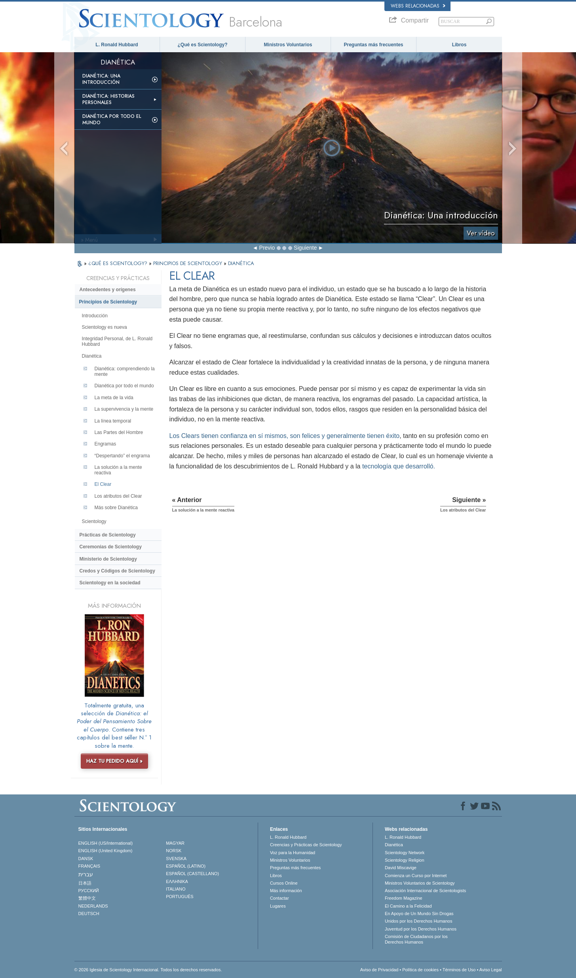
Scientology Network (404, 852)
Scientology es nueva (104, 327)
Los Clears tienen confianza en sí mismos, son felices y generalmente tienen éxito (284, 435)
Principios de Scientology (108, 302)
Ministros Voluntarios (288, 44)
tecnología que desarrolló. (398, 466)
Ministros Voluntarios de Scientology (420, 883)
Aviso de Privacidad (379, 969)
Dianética (92, 356)
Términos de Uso (459, 969)
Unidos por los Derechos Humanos (418, 921)
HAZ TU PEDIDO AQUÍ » (114, 761)
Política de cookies (420, 969)
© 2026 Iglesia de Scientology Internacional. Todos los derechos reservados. (148, 969)
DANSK (85, 858)
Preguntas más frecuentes (373, 44)
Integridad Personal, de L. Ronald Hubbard (117, 341)
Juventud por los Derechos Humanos (420, 929)
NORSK (173, 850)
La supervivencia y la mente (124, 409)
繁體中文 (87, 898)
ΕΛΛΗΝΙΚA (177, 881)
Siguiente (305, 247)
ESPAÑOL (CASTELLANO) (192, 873)
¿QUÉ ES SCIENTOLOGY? (118, 263)
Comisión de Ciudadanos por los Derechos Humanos (416, 939)
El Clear (103, 484)
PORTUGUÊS (179, 896)
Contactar (279, 898)
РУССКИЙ (88, 890)
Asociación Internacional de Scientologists (425, 890)
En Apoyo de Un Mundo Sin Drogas (419, 913)
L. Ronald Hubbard (116, 44)
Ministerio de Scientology (108, 559)
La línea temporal (113, 421)
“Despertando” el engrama (122, 456)
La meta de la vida (114, 397)
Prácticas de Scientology (108, 535)
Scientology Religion (404, 860)
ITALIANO (175, 889)
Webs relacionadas (418, 5)
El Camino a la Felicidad (408, 906)
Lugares (278, 906)
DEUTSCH (88, 913)
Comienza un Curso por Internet (416, 875)
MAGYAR (175, 843)
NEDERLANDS (93, 906)
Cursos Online (284, 883)
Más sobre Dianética (116, 507)
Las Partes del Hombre (119, 432)
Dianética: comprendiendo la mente (125, 371)
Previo (267, 247)
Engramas (105, 444)
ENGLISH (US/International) (105, 843)
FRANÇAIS (89, 866)
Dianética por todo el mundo (111, 119)
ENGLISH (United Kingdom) (105, 850)
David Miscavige (400, 867)
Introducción (95, 315)
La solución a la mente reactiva (118, 470)
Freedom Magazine (403, 898)
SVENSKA (176, 858)
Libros (459, 44)
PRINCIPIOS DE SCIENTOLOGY (188, 263)
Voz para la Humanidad (292, 852)
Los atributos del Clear (118, 496)
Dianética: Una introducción (101, 79)
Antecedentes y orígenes (108, 289)
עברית (85, 874)
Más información (286, 890)
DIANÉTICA (241, 263)
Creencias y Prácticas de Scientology (306, 844)
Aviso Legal (490, 969)
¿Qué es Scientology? (202, 44)
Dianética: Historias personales (108, 99)
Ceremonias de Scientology (111, 547)
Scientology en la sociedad (110, 583)
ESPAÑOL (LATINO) (185, 866)
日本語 (84, 883)
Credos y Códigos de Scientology (117, 571)
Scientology (94, 521)
